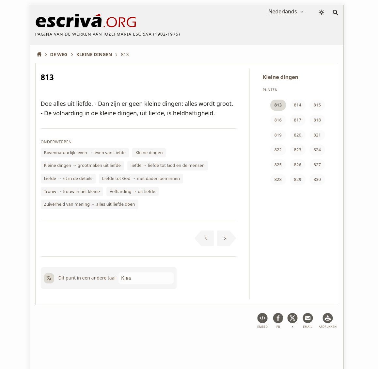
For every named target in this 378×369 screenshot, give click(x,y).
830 (317, 179)
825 (278, 165)
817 (297, 120)
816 (278, 120)
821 (317, 135)
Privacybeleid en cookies (144, 344)
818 (317, 120)
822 (278, 149)
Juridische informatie (88, 344)
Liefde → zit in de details (68, 178)
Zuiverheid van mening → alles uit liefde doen (89, 204)
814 (297, 105)
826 (297, 165)
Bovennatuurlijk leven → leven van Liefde (85, 152)
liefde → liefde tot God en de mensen (168, 165)
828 (278, 179)
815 (317, 105)
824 (317, 149)
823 (297, 149)
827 (317, 165)
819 (278, 135)
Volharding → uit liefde (132, 191)
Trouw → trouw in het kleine (72, 191)
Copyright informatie (200, 344)
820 (297, 135)
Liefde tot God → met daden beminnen (141, 178)
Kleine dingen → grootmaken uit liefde (82, 165)
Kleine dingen (149, 152)
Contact (238, 344)
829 (297, 179)
